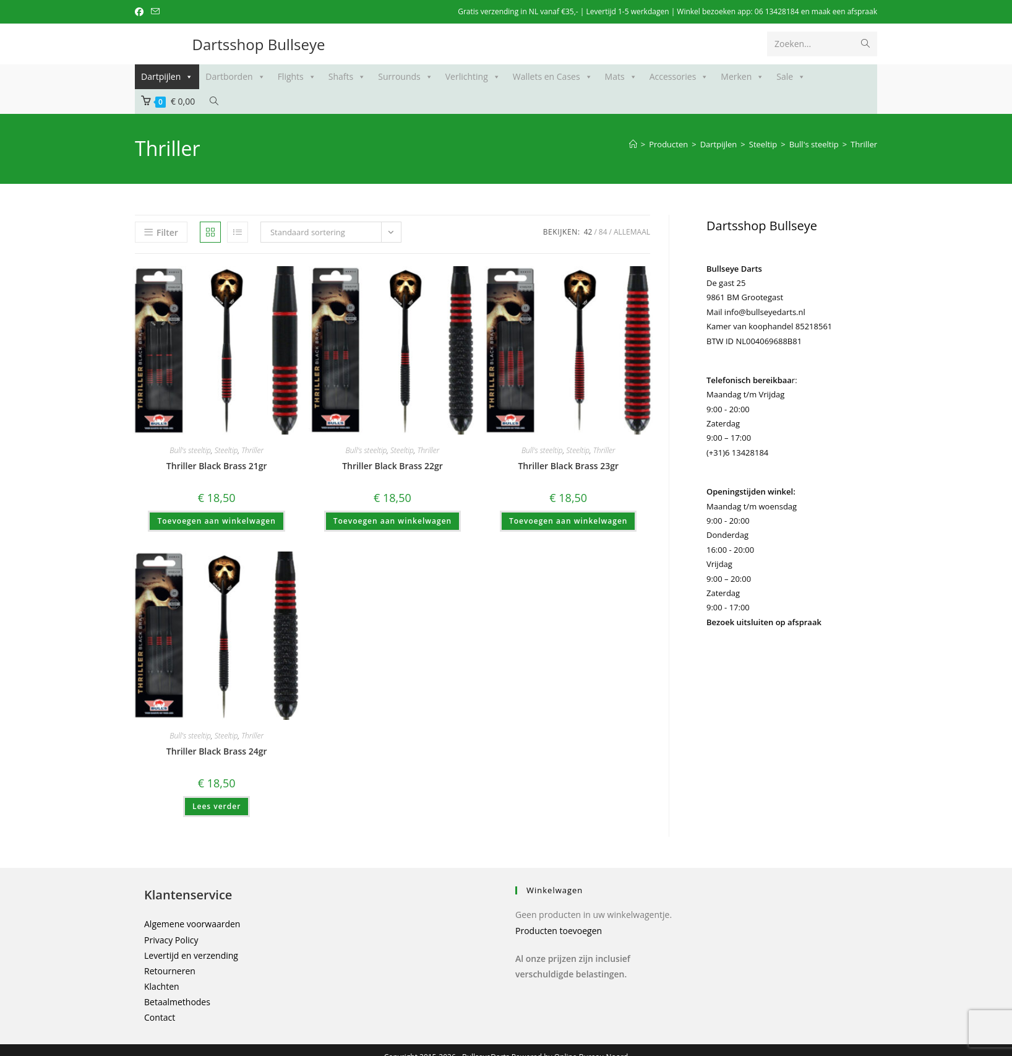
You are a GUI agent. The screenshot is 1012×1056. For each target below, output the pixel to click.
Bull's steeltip (190, 450)
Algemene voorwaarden (192, 924)
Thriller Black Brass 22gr (392, 466)
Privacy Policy (171, 940)
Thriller (864, 144)
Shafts (347, 76)
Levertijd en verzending (191, 955)
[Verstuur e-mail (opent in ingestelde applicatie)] (155, 12)
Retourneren (169, 971)
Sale (790, 76)
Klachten (161, 986)
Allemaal (632, 232)
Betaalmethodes (177, 1002)
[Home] (633, 144)
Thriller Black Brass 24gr (216, 751)
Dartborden (235, 76)
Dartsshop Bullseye (258, 44)
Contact (159, 1017)
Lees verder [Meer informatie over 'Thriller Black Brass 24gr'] (216, 806)
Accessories (679, 76)
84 (603, 232)
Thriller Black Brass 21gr (216, 466)
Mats (621, 76)
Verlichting (472, 76)
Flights (297, 76)
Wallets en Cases (553, 76)
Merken (742, 76)
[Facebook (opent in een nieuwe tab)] (141, 12)
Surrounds (405, 76)
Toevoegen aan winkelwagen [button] (216, 521)
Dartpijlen (167, 76)
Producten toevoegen (558, 931)
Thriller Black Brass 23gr (568, 466)
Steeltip (226, 450)
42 (588, 232)
